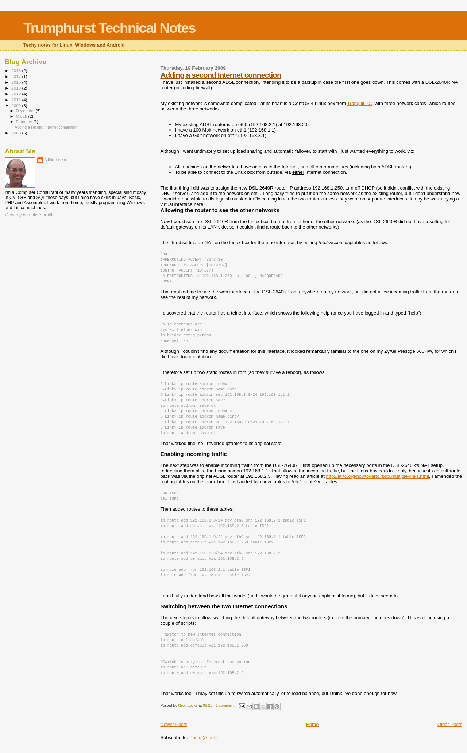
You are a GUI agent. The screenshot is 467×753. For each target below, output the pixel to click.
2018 (16, 70)
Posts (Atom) (203, 737)
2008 (16, 132)
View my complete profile (30, 215)
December (26, 111)
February (25, 122)
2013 (16, 88)
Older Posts (449, 724)
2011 (16, 99)
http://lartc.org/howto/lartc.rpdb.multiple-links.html (377, 476)
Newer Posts (173, 724)
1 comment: (226, 705)
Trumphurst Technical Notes (109, 28)
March (22, 116)
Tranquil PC (359, 103)
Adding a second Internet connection (220, 75)
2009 (16, 105)
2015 (16, 82)
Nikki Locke (56, 160)
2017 (16, 76)
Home (312, 724)
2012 (16, 93)
